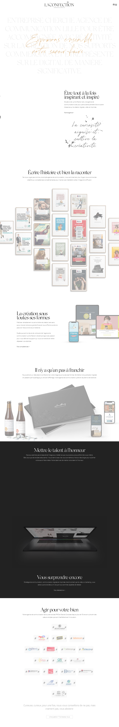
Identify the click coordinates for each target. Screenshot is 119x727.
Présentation (29, 4)
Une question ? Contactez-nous (59, 717)
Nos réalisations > (59, 590)
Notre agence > (69, 113)
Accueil (21, 4)
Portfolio (79, 4)
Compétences (39, 4)
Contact (97, 4)
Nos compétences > (23, 346)
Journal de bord (88, 4)
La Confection (115, 12)
